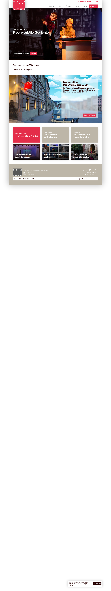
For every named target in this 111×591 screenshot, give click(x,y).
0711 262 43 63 (28, 179)
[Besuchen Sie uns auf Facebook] (91, 178)
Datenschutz (94, 170)
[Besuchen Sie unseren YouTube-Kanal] (93, 178)
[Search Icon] (97, 1)
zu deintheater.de (84, 1)
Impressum (85, 170)
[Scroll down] (55, 58)
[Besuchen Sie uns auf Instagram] (96, 178)
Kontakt (89, 172)
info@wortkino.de (81, 179)
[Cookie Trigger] (91, 175)
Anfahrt (95, 172)
